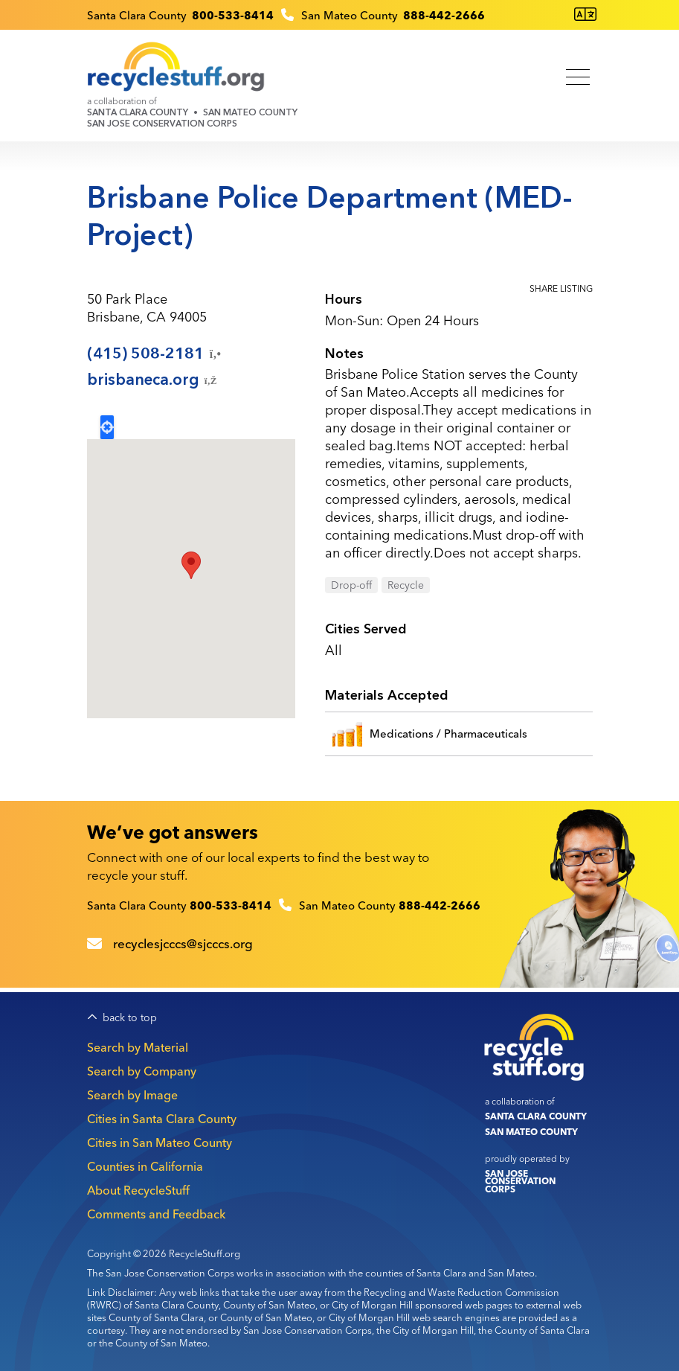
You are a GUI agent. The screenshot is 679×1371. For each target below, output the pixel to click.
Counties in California (145, 1166)
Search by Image (132, 1094)
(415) (155, 353)
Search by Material (137, 1047)
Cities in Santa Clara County (161, 1118)
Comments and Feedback (156, 1214)
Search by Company (141, 1071)
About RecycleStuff (138, 1190)
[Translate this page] (585, 14)
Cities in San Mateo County (159, 1142)
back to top (130, 1018)
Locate (107, 427)
